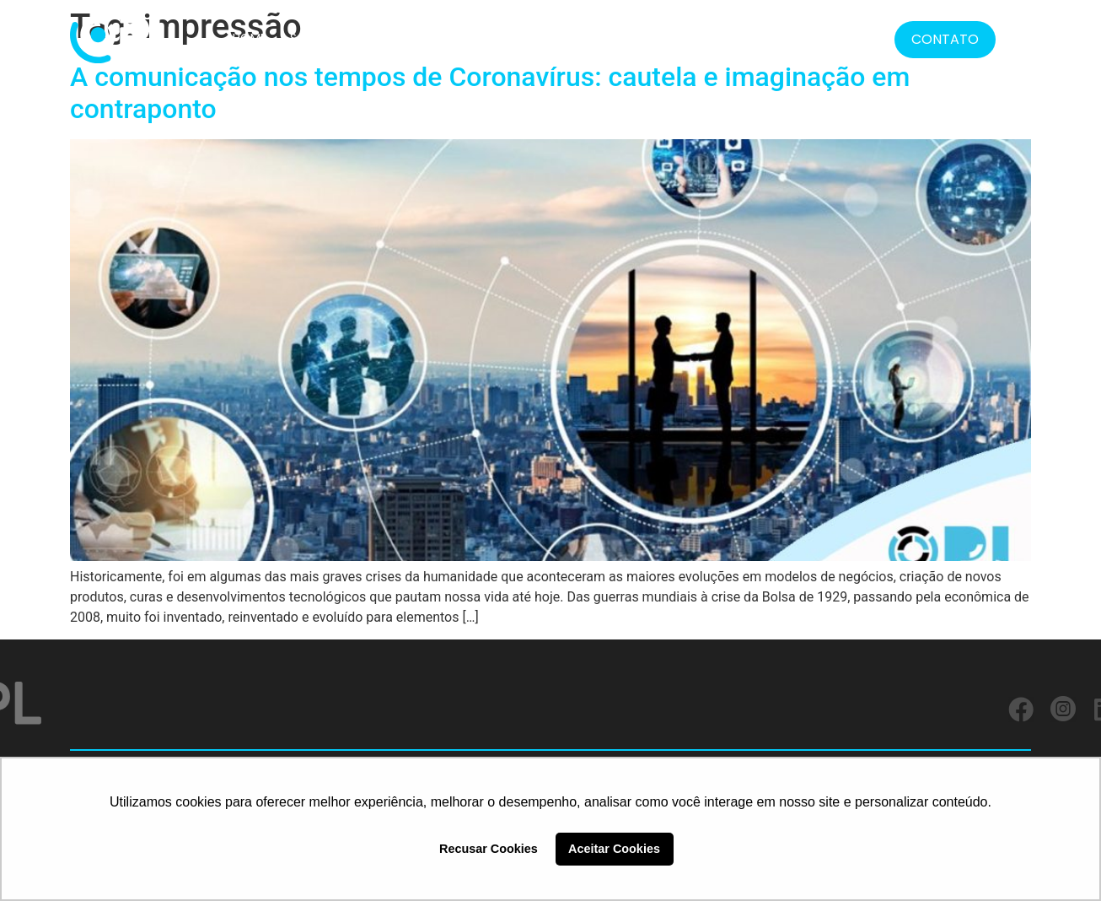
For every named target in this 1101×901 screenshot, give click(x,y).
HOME (249, 38)
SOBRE (308, 38)
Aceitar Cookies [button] (614, 848)
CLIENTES (460, 38)
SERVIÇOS (537, 38)
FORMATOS (631, 38)
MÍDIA (766, 38)
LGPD (712, 38)
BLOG (821, 38)
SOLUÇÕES (380, 38)
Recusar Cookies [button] (488, 848)
